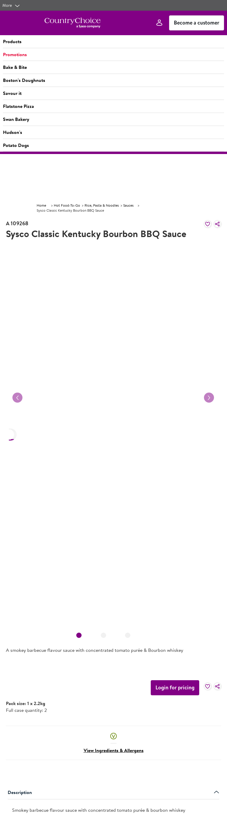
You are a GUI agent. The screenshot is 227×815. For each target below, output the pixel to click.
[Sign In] (159, 23)
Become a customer (196, 22)
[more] (11, 5)
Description (113, 792)
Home (41, 205)
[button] (113, 41)
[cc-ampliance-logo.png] (72, 22)
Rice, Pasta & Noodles (102, 205)
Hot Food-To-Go (67, 205)
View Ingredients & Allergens (114, 750)
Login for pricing (174, 687)
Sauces (128, 205)
